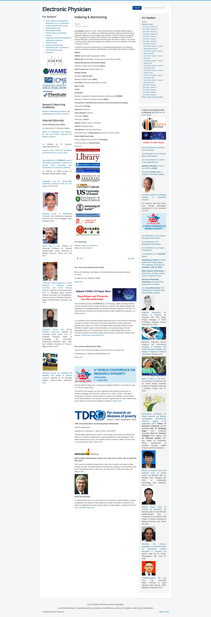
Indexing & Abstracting (54, 45)
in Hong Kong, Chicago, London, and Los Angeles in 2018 (153, 273)
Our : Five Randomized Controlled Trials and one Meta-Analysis (153, 290)
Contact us (50, 52)
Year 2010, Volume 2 (150, 92)
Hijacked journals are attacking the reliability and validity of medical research (57, 375)
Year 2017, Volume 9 (150, 36)
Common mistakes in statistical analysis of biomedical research (154, 197)
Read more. (79, 282)
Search (137, 8)
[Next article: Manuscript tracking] (131, 259)
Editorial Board (51, 43)
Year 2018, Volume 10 (150, 34)
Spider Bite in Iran (51, 246)
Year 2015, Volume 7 (150, 44)
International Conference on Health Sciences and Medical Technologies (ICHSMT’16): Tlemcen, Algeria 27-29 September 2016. (154, 419)
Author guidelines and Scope (57, 26)
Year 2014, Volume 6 (150, 39)
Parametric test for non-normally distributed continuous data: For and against (57, 183)
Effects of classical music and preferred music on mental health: (154, 472)
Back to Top (164, 612)
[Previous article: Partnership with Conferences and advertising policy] (80, 259)
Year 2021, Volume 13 (150, 27)
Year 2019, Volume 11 (150, 31)
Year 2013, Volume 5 (150, 85)
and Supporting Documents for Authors (152, 281)
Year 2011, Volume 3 (150, 90)
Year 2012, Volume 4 (150, 87)
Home (144, 22)
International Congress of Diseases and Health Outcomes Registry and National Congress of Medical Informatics (154, 349)
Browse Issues (147, 24)
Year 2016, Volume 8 (150, 41)
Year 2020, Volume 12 (150, 29)
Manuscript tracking (53, 31)
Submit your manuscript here (92, 335)
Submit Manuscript (53, 28)
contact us (84, 246)
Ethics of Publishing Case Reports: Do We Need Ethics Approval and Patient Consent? (57, 134)
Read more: (117, 401)
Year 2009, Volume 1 (150, 94)
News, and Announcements (152, 97)
